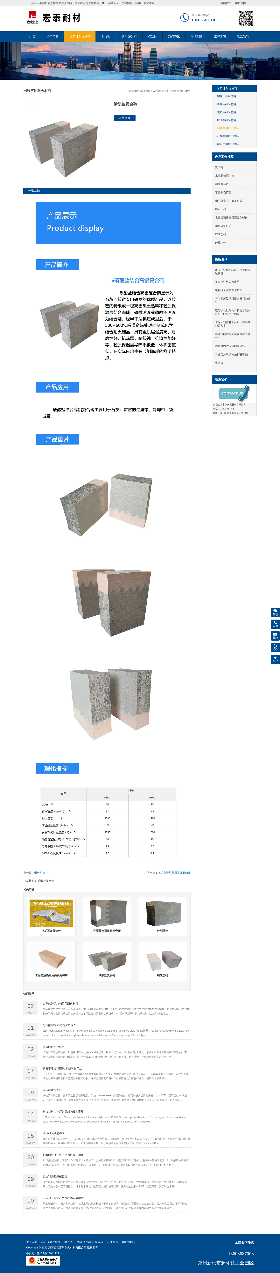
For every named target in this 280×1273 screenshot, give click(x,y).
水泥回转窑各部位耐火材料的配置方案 (232, 324)
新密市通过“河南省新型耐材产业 (62, 1068)
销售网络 (197, 36)
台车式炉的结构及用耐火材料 (60, 1003)
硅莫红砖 (220, 242)
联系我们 (243, 36)
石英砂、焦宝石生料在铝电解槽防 (63, 1198)
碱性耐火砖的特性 (54, 1133)
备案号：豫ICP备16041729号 (44, 1253)
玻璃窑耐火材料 (226, 120)
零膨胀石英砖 (223, 192)
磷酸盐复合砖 (46, 880)
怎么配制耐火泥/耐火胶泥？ (59, 1025)
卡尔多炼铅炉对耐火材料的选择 (232, 300)
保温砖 (152, 36)
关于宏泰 (53, 36)
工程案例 (220, 36)
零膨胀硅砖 (222, 184)
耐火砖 (106, 36)
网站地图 (127, 1242)
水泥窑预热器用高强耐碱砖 (174, 872)
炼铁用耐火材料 (226, 104)
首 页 (32, 36)
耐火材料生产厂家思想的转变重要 (63, 1111)
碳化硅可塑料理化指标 (228, 290)
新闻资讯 (174, 36)
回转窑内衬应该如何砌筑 (230, 346)
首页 (148, 90)
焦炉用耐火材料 (226, 112)
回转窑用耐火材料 (181, 90)
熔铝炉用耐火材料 (228, 144)
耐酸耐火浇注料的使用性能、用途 (63, 1154)
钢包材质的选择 (52, 1090)
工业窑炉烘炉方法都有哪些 (231, 354)
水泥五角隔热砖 (224, 175)
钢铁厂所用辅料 (226, 96)
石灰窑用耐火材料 (228, 136)
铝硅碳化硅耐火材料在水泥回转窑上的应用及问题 (232, 312)
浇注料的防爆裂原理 (55, 1176)
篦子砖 (219, 167)
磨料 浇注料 (129, 36)
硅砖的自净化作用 (54, 1046)
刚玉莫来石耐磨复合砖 (228, 200)
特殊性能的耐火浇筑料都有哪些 (232, 336)
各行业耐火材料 (80, 36)
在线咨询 (124, 118)
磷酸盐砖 (39, 872)
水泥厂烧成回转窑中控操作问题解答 (232, 271)
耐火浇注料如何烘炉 (227, 281)
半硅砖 (219, 362)
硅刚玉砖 (220, 209)
